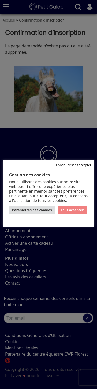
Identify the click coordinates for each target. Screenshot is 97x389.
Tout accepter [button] (72, 210)
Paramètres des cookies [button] (32, 210)
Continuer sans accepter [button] (73, 165)
